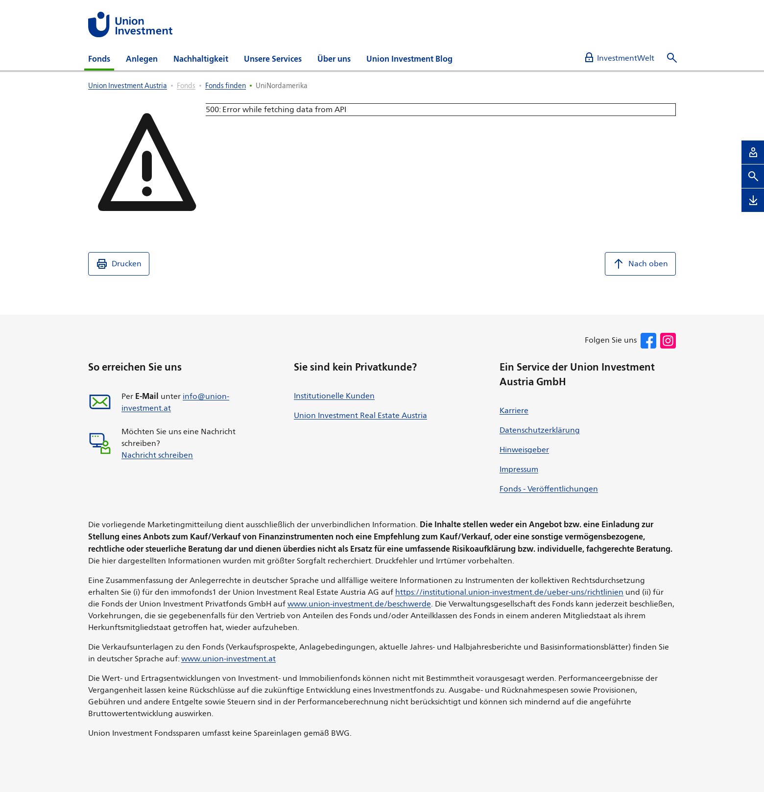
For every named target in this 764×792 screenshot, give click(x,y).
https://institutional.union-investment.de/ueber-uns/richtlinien (509, 592)
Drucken (119, 264)
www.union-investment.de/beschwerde (359, 603)
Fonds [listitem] (186, 85)
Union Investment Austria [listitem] (127, 85)
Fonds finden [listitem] (225, 85)
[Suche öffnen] (672, 58)
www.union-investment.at (228, 658)
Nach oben (640, 264)
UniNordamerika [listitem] (282, 85)
